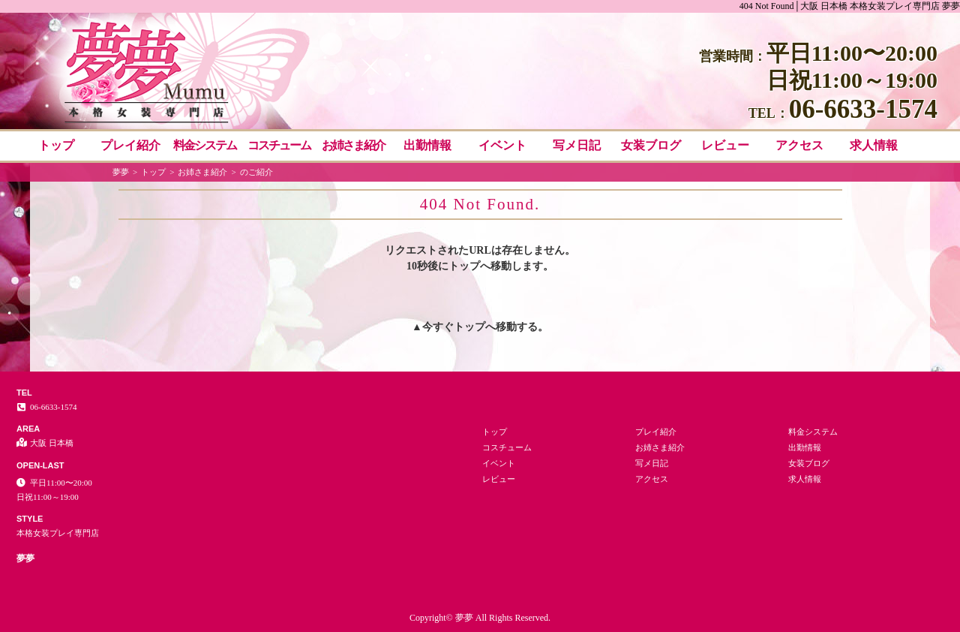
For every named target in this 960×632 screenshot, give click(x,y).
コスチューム (279, 145)
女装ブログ (651, 145)
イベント (502, 145)
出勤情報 (428, 145)
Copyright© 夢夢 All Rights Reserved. (480, 617)
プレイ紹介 (130, 145)
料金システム (204, 145)
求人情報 (874, 145)
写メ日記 (577, 145)
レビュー (725, 145)
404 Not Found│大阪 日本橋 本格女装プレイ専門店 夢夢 (850, 6)
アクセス (800, 145)
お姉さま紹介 (353, 145)
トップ (56, 145)
